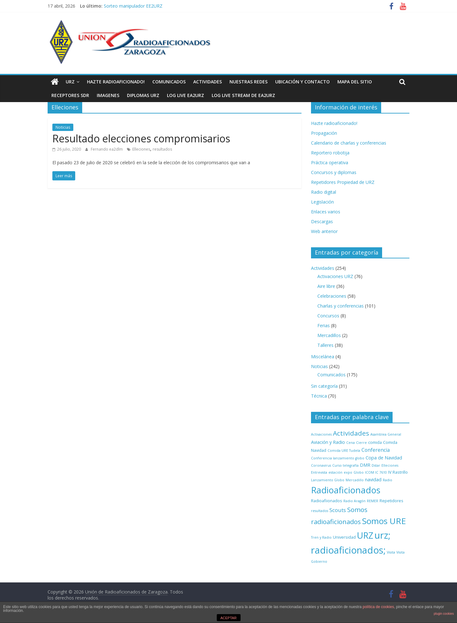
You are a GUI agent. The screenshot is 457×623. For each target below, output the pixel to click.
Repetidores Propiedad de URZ (342, 182)
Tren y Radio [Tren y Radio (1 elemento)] (321, 537)
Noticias (63, 127)
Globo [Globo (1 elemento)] (359, 472)
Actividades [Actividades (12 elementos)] (351, 433)
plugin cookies (444, 613)
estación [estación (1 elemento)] (335, 472)
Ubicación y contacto (302, 82)
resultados (162, 149)
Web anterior (324, 231)
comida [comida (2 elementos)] (375, 442)
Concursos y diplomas (333, 172)
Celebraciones (331, 296)
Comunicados (169, 82)
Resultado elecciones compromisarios (141, 138)
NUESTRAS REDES (248, 82)
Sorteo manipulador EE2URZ (133, 6)
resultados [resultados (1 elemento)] (319, 511)
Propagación (324, 133)
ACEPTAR (228, 618)
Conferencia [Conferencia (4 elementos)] (375, 449)
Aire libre (326, 286)
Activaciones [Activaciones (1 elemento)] (321, 434)
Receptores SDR (70, 95)
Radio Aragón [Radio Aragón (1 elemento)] (354, 501)
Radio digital (323, 192)
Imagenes (108, 95)
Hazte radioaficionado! (116, 82)
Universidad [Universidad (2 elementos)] (344, 537)
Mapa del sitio (354, 82)
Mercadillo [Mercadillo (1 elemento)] (355, 480)
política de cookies (378, 607)
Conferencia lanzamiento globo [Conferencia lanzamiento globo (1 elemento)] (337, 458)
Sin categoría (324, 386)
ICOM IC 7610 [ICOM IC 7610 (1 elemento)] (376, 472)
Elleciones (141, 149)
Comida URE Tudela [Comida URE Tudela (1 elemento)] (344, 450)
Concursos (328, 316)
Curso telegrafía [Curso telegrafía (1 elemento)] (345, 465)
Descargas (322, 221)
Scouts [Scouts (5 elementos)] (337, 510)
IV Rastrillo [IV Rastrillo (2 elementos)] (398, 472)
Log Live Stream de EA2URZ (243, 95)
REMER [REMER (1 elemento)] (372, 501)
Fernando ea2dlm (107, 149)
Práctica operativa (329, 162)
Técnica (319, 396)
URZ (70, 82)
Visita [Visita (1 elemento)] (391, 552)
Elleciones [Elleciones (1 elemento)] (389, 465)
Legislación (322, 202)
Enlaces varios (325, 212)
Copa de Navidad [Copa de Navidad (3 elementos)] (384, 458)
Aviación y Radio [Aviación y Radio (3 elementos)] (328, 442)
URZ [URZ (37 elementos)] (365, 535)
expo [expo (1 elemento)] (348, 472)
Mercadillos (329, 335)
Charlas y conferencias (340, 306)
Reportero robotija (330, 153)
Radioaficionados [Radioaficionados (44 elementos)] (346, 490)
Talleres (325, 345)
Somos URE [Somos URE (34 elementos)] (384, 521)
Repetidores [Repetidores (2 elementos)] (391, 500)
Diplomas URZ (143, 95)
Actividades (207, 82)
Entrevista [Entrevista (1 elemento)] (319, 472)
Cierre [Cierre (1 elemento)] (361, 442)
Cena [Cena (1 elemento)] (350, 442)
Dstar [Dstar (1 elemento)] (376, 465)
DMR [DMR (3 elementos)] (365, 465)
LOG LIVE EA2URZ (185, 95)
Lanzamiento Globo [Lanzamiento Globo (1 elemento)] (327, 480)
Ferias (323, 325)
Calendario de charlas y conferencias (348, 143)
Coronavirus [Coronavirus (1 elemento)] (321, 465)
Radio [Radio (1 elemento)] (387, 480)
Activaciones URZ (335, 276)
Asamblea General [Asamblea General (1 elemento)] (385, 434)
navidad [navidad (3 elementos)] (373, 480)
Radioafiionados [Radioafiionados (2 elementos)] (326, 500)
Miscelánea (322, 357)
